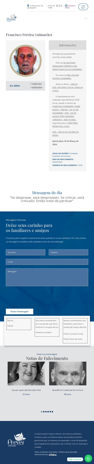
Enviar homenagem (20, 311)
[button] (85, 17)
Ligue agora (83, 7)
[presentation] (29, 294)
